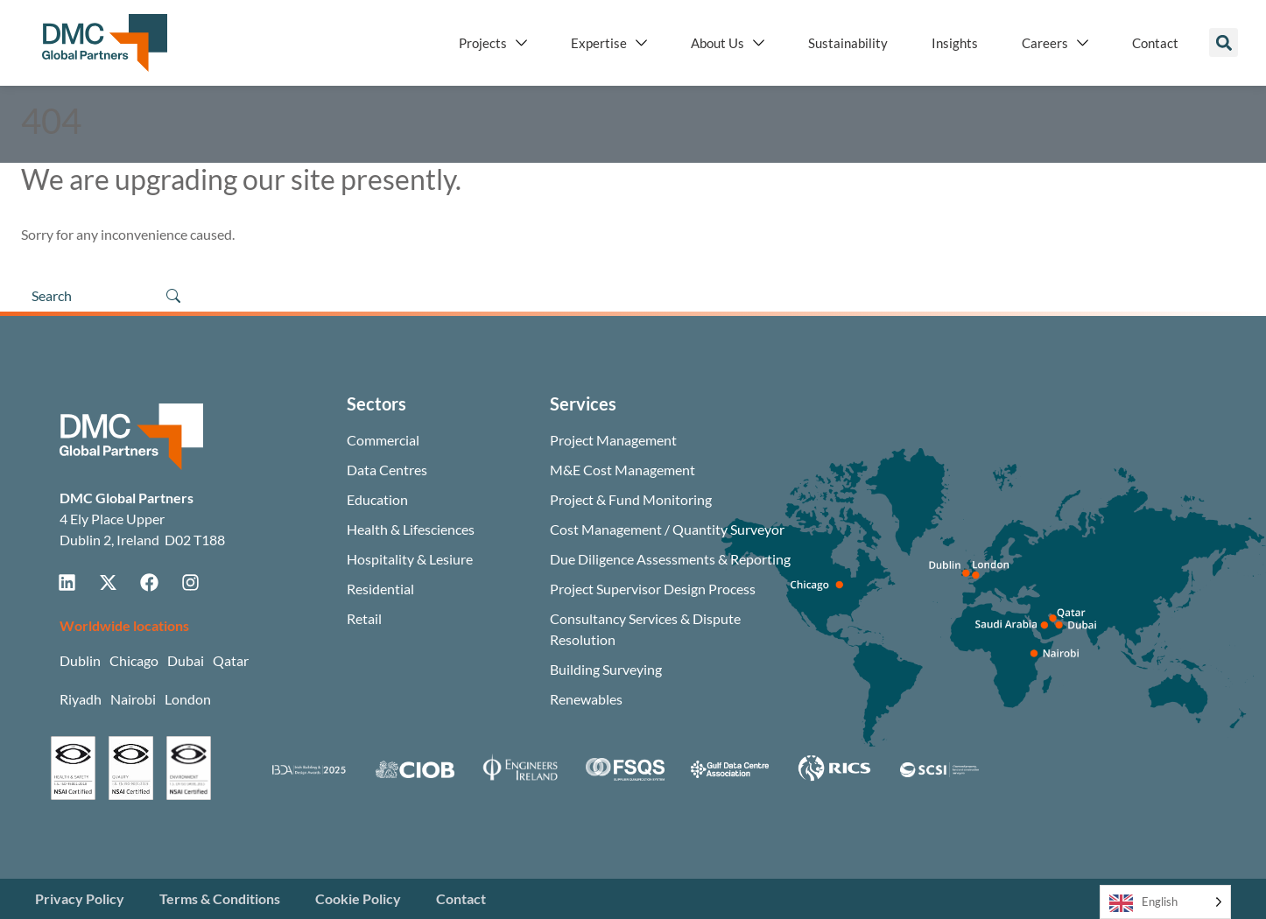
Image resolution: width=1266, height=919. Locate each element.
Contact (461, 898)
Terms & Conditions (219, 898)
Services (583, 403)
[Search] (86, 296)
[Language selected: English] (1165, 902)
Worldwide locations (124, 625)
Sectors (376, 403)
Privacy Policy (79, 898)
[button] (1223, 42)
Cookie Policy (358, 898)
